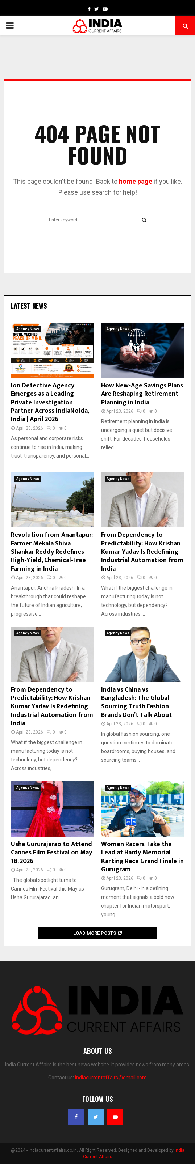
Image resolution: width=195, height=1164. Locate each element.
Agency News (27, 329)
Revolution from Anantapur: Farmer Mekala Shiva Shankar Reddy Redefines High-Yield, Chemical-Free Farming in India (52, 552)
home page (135, 181)
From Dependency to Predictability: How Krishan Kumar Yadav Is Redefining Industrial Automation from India (142, 552)
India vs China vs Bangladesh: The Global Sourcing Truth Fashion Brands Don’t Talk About (136, 702)
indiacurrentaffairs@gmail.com (111, 1077)
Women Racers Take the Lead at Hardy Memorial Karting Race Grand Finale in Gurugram (142, 857)
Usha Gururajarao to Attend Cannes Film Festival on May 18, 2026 (51, 853)
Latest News (29, 305)
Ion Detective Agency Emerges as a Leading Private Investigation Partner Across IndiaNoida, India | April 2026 (50, 402)
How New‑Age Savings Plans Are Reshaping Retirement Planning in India (142, 394)
